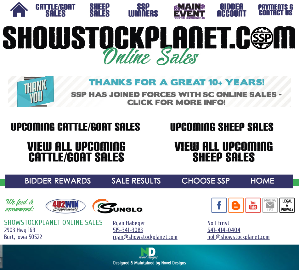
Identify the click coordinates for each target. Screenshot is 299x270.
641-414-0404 (223, 230)
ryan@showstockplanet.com (145, 237)
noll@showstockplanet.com (238, 237)
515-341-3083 (128, 230)
